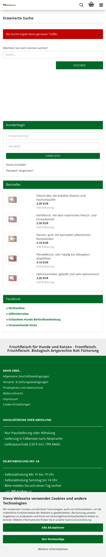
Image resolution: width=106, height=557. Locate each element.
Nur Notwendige (53, 539)
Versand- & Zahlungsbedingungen (25, 382)
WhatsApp (19, 491)
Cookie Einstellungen (17, 404)
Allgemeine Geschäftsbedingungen (26, 376)
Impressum (10, 399)
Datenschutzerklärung (78, 520)
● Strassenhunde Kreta (21, 325)
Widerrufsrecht (13, 393)
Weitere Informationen (53, 549)
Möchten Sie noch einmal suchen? (25, 48)
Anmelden (53, 155)
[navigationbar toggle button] (101, 5)
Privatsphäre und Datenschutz (23, 388)
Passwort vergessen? (19, 170)
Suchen (79, 65)
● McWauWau (15, 308)
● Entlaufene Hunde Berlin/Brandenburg (33, 319)
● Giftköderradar (17, 314)
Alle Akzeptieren (53, 527)
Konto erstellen (16, 165)
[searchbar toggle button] (81, 5)
